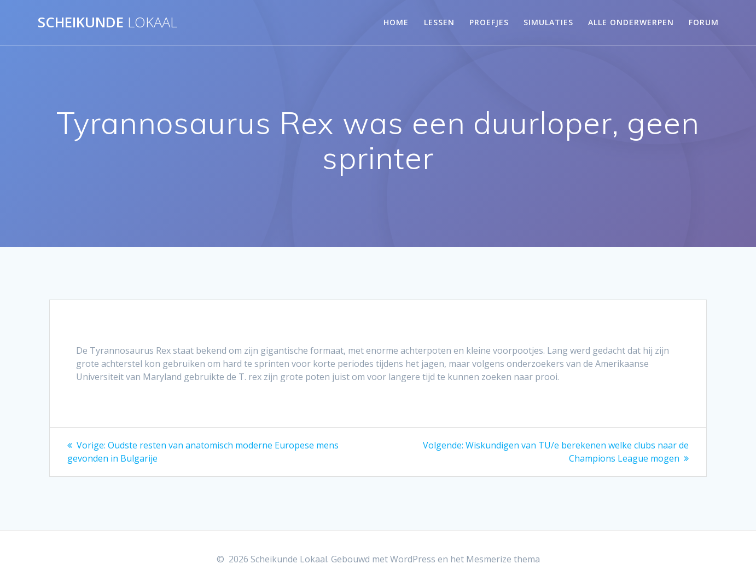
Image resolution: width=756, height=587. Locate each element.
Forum (704, 22)
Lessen (439, 22)
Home (396, 22)
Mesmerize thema (503, 559)
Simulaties (548, 22)
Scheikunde (107, 22)
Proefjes (489, 22)
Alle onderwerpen (631, 22)
